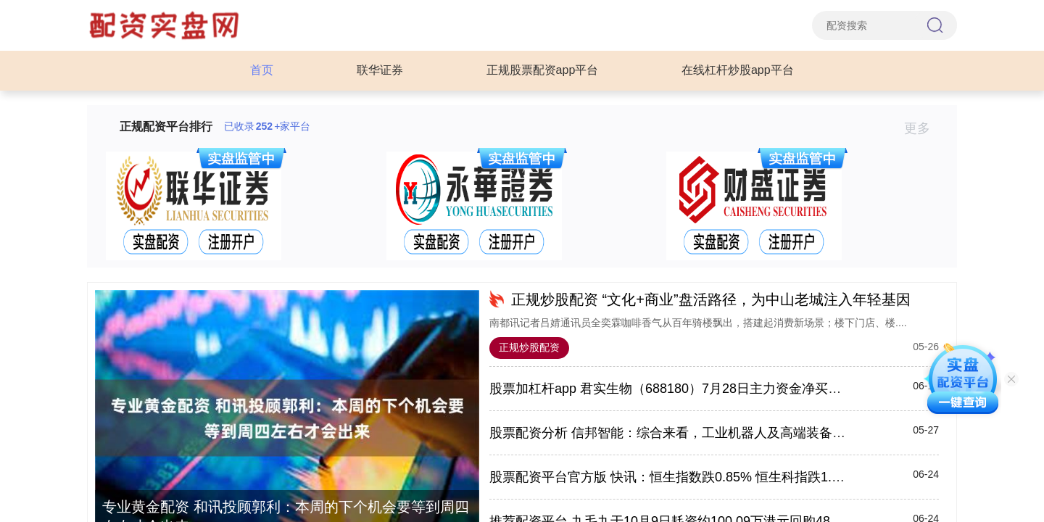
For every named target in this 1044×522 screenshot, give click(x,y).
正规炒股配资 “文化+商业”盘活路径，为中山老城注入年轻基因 (711, 299)
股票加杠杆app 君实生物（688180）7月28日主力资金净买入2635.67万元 (701, 388)
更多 (923, 128)
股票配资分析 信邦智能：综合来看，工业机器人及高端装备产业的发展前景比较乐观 (732, 433)
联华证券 (380, 70)
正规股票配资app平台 (542, 70)
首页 (261, 70)
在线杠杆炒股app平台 (738, 70)
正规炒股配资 (529, 347)
